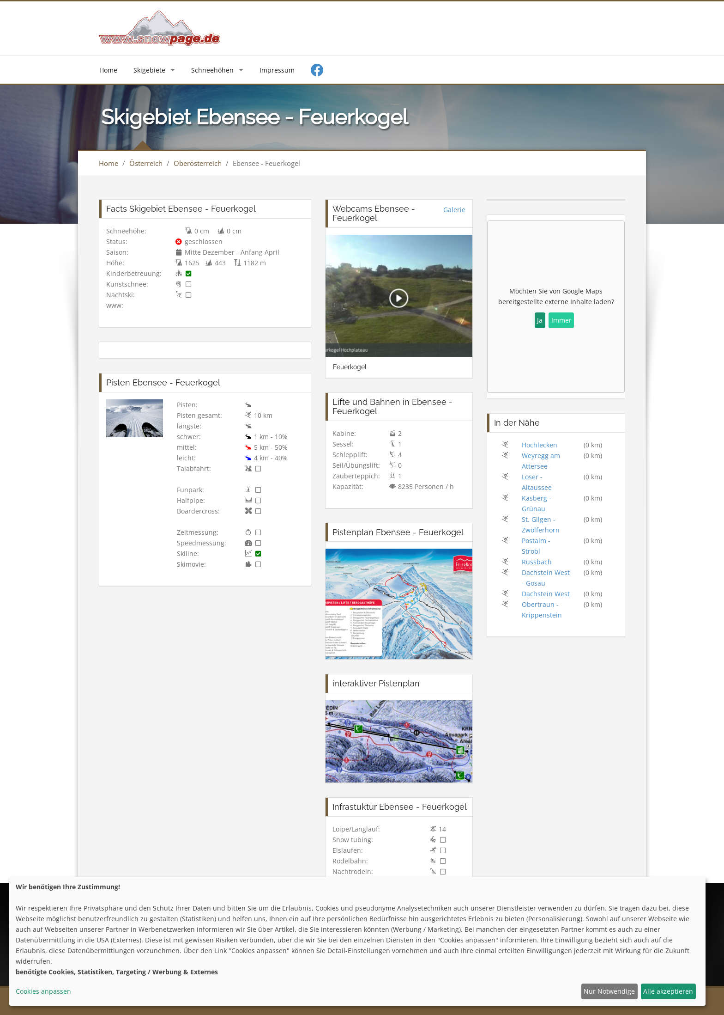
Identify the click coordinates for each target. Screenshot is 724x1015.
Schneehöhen (212, 70)
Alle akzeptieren (668, 991)
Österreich (146, 163)
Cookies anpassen (43, 991)
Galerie (454, 209)
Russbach (537, 561)
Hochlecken (539, 444)
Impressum (277, 70)
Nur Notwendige (609, 991)
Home (108, 70)
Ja (540, 320)
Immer (561, 320)
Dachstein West (546, 593)
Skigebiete (149, 70)
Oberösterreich (198, 163)
